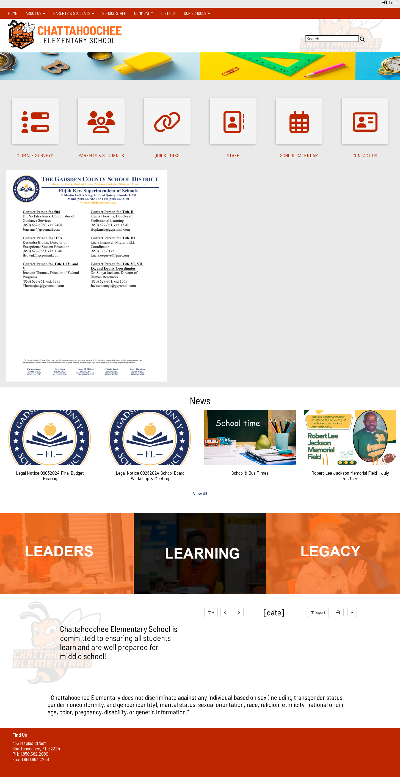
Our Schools (197, 13)
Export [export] (318, 612)
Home (12, 13)
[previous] (225, 612)
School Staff (114, 13)
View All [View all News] (200, 493)
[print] (338, 612)
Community (143, 13)
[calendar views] (352, 612)
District (168, 13)
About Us (35, 13)
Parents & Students (73, 13)
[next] (239, 612)
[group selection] (211, 612)
